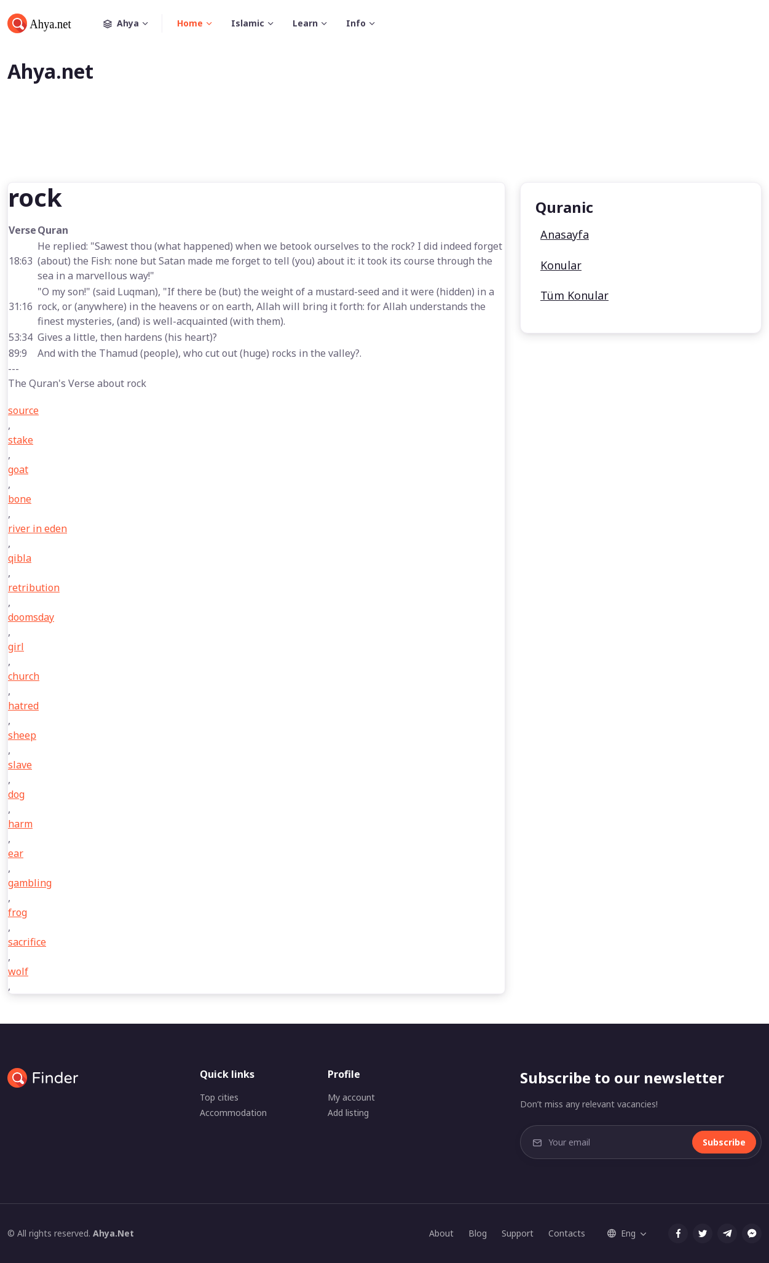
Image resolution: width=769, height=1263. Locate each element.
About (441, 1233)
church (23, 676)
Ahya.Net (113, 1233)
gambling (30, 883)
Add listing (348, 1112)
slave (20, 764)
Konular (561, 265)
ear (15, 853)
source (23, 410)
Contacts (566, 1233)
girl (16, 646)
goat (18, 469)
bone (19, 499)
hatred (23, 705)
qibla (19, 558)
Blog (477, 1233)
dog (16, 794)
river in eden (37, 528)
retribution (34, 587)
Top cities (219, 1097)
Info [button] (356, 23)
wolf (18, 971)
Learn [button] (305, 23)
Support (518, 1233)
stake (20, 440)
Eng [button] (621, 1233)
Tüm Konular (574, 295)
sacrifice (27, 942)
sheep (22, 735)
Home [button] (190, 23)
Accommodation (233, 1112)
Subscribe (724, 1142)
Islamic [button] (247, 23)
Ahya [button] (132, 23)
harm (20, 824)
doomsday (31, 617)
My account (351, 1097)
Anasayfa (564, 234)
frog (17, 912)
